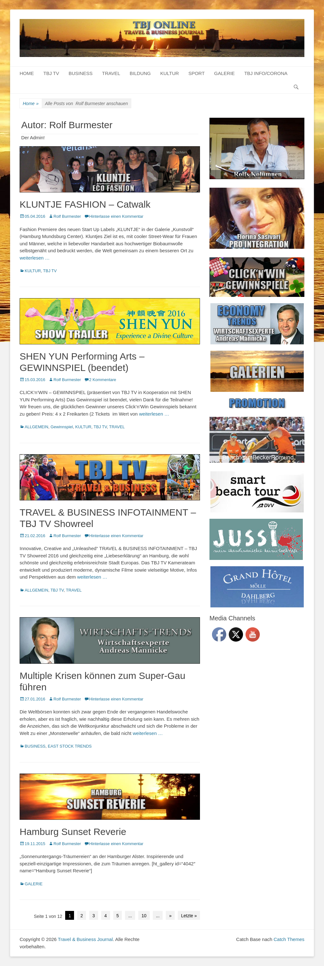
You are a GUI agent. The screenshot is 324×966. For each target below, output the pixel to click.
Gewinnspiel (62, 426)
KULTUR (169, 73)
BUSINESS (81, 73)
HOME (27, 73)
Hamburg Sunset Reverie (73, 831)
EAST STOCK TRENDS (70, 746)
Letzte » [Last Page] (189, 915)
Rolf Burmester (67, 216)
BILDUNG (140, 73)
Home (31, 103)
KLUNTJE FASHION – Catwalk (85, 204)
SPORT (196, 73)
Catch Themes (289, 939)
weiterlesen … (35, 257)
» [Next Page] (170, 915)
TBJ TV (51, 73)
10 (143, 915)
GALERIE (224, 73)
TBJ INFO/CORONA (266, 73)
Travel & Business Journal (85, 939)
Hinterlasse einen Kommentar (116, 216)
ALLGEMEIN (36, 426)
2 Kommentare (102, 379)
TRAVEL (111, 73)
